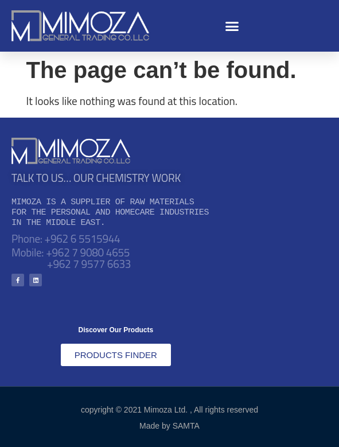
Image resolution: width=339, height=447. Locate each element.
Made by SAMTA (169, 425)
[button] (232, 26)
